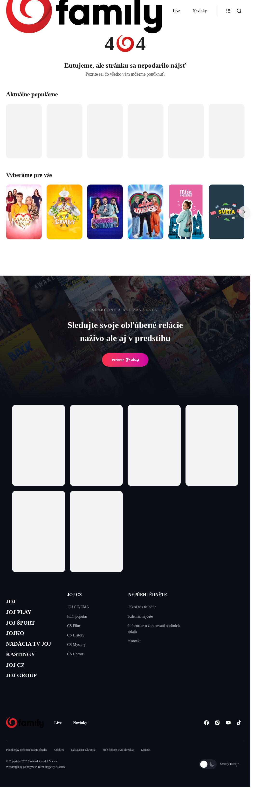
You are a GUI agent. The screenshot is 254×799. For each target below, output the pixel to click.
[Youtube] (228, 729)
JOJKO (16, 636)
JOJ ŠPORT (22, 625)
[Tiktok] (238, 729)
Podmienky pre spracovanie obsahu (26, 757)
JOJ (11, 602)
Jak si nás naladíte (142, 607)
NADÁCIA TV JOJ (31, 648)
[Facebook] (206, 729)
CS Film (73, 626)
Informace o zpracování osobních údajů (154, 629)
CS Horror (75, 654)
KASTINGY (22, 659)
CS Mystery (76, 644)
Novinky (200, 11)
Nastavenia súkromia (83, 757)
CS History (75, 635)
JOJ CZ (16, 671)
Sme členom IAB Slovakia (118, 757)
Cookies (59, 757)
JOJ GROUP (23, 682)
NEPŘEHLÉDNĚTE (147, 594)
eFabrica (60, 774)
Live (176, 11)
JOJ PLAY (20, 613)
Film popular (77, 616)
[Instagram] (217, 729)
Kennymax (29, 774)
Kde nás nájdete (140, 616)
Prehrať (125, 359)
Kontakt (134, 641)
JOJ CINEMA (78, 607)
